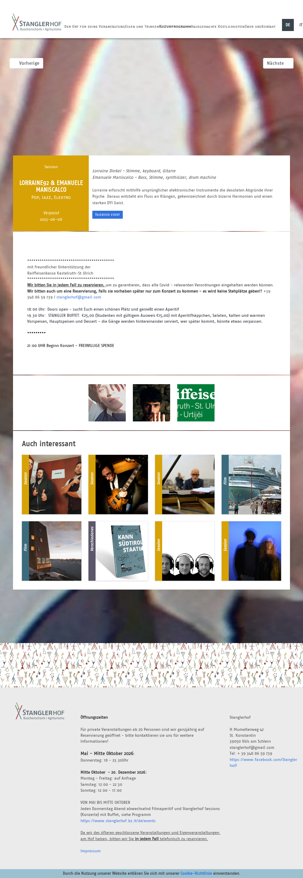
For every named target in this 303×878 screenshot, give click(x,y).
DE (288, 24)
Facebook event (107, 214)
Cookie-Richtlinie (196, 873)
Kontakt (268, 26)
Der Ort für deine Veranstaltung (94, 26)
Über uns (252, 26)
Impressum (90, 850)
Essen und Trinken (142, 26)
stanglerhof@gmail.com (79, 297)
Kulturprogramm (175, 26)
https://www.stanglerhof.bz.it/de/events (118, 820)
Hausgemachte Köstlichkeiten (217, 26)
